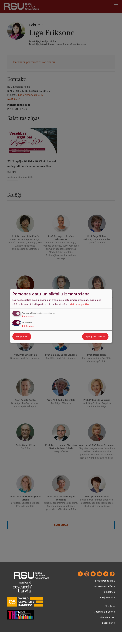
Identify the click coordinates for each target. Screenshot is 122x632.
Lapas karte (108, 622)
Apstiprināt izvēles (95, 336)
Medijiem (110, 606)
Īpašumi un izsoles (105, 611)
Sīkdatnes (109, 592)
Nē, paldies (21, 336)
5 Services (28, 326)
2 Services (28, 316)
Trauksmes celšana (104, 586)
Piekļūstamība (107, 597)
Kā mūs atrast (107, 617)
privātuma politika (79, 304)
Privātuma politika (105, 580)
